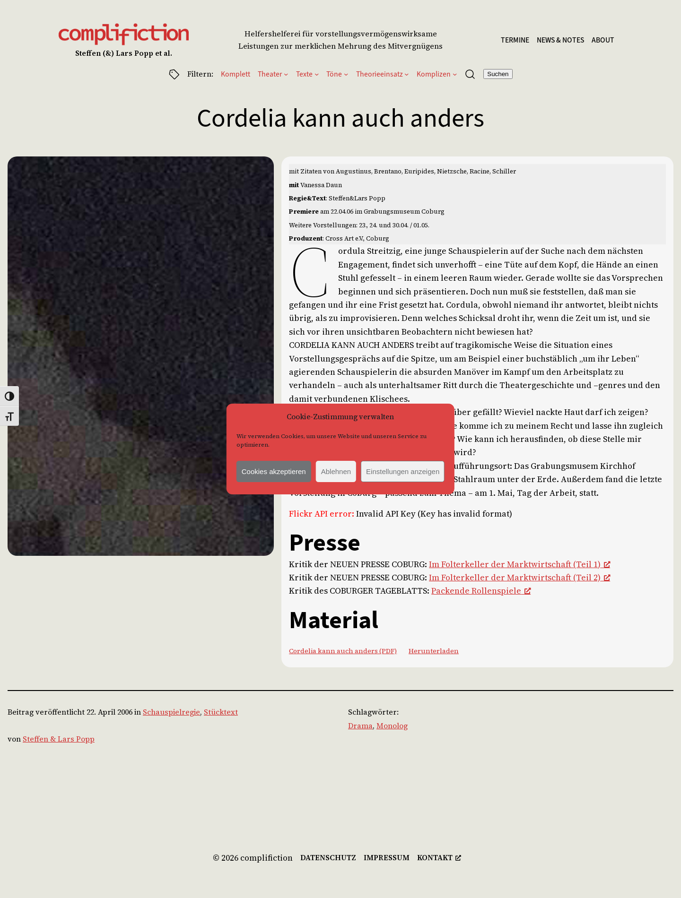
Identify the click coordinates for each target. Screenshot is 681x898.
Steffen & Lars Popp (59, 739)
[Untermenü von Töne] (346, 74)
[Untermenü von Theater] (286, 74)
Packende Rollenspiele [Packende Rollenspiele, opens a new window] (481, 590)
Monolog (392, 726)
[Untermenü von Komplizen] (455, 74)
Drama (360, 726)
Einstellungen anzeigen (402, 471)
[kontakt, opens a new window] (439, 857)
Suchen (497, 74)
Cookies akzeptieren (274, 471)
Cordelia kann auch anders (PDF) (343, 651)
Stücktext (221, 712)
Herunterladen (434, 651)
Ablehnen (336, 471)
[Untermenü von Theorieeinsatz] (406, 74)
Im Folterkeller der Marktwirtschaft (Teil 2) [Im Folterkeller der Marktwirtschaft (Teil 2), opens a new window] (519, 577)
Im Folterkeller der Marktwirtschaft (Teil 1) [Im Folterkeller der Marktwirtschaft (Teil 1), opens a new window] (519, 564)
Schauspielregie (171, 712)
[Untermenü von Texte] (316, 74)
